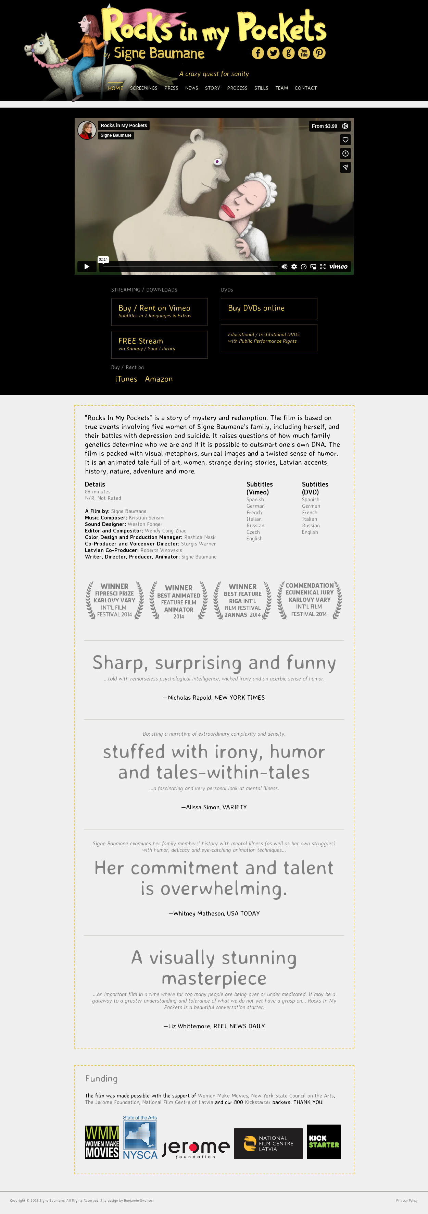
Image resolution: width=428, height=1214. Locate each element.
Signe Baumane (51, 1200)
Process (237, 88)
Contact (306, 88)
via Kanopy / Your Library (146, 343)
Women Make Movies (223, 1095)
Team (281, 88)
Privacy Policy (407, 1200)
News (191, 88)
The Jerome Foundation (112, 1102)
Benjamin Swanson (139, 1200)
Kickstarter (258, 1102)
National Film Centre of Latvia (177, 1102)
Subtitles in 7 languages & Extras (154, 311)
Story (212, 88)
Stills (261, 88)
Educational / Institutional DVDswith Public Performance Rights (264, 337)
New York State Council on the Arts (292, 1095)
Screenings (144, 88)
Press (171, 88)
